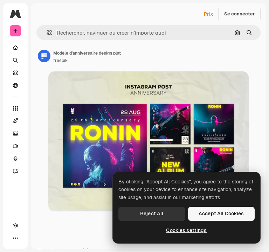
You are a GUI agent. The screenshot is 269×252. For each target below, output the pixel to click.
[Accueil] (15, 47)
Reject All (151, 213)
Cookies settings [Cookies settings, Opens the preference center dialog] (186, 230)
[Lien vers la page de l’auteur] (44, 56)
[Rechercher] (15, 60)
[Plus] (15, 238)
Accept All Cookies (221, 213)
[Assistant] (15, 171)
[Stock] (15, 72)
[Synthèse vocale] (15, 158)
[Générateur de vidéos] (15, 146)
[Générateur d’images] (15, 133)
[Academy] (15, 225)
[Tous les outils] (15, 108)
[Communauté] (15, 85)
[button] (46, 32)
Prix (208, 14)
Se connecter (239, 14)
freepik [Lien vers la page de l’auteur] (60, 60)
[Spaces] (15, 120)
